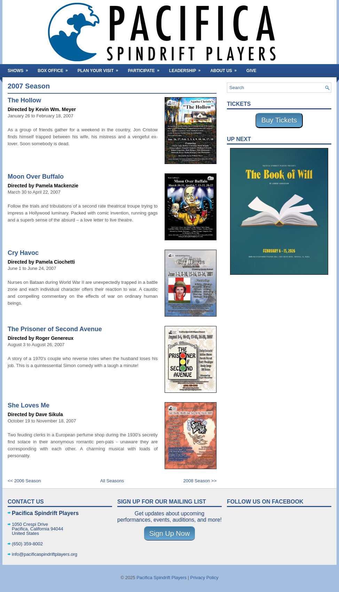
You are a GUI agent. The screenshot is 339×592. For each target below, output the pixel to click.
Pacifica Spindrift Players (161, 577)
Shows (20, 68)
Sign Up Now (169, 533)
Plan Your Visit (100, 68)
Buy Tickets (279, 120)
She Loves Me (28, 405)
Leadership (187, 68)
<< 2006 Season (24, 480)
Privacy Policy (204, 577)
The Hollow (24, 100)
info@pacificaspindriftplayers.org (44, 554)
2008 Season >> (199, 480)
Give (251, 70)
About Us (225, 68)
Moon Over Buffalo (36, 176)
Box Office (55, 68)
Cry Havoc (23, 252)
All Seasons (112, 480)
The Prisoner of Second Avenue (55, 329)
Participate (146, 68)
